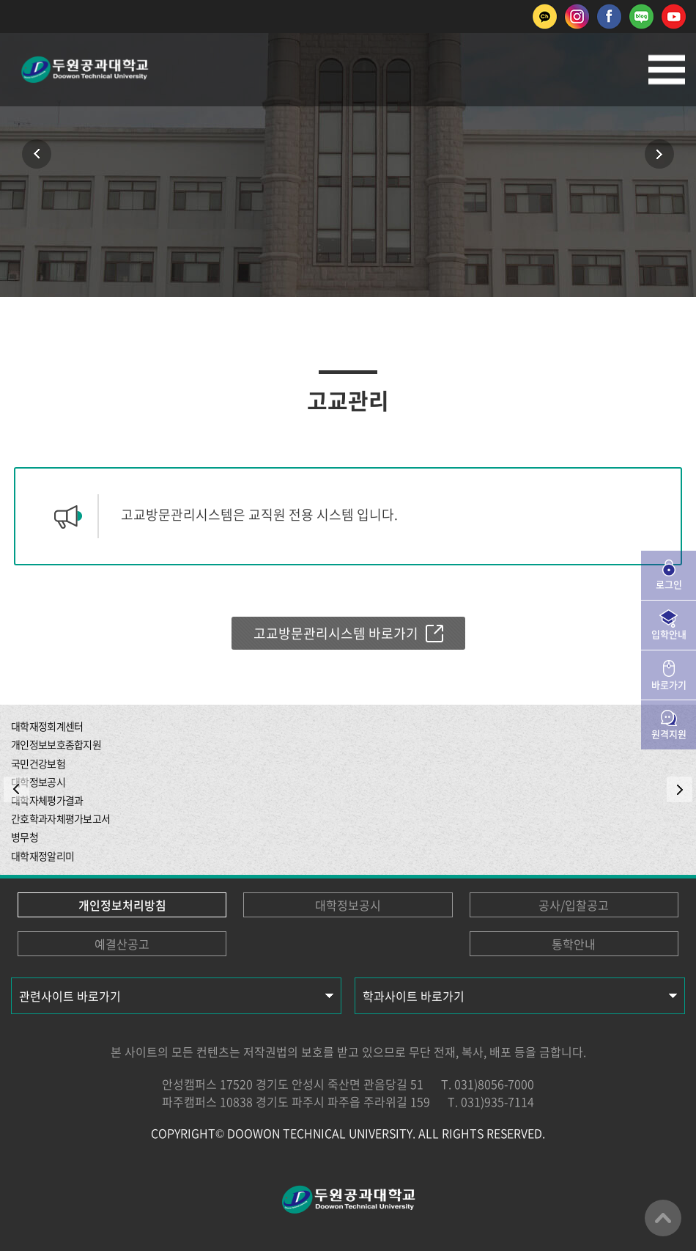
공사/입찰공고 (573, 905)
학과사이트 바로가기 (413, 996)
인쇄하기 (304, 220)
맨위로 (663, 1218)
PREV (16, 789)
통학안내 (574, 944)
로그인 (669, 584)
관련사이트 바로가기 (70, 996)
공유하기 (392, 220)
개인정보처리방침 (122, 905)
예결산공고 (122, 944)
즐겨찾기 (348, 220)
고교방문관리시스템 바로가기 (335, 633)
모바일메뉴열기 (666, 69)
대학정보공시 (348, 905)
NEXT (679, 789)
